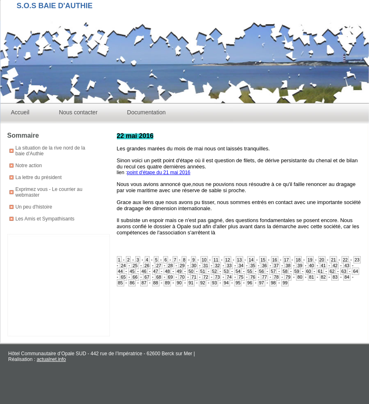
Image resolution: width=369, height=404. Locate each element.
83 (335, 277)
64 (355, 271)
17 (286, 259)
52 (214, 271)
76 (252, 277)
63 (344, 271)
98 (273, 282)
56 (261, 271)
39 (299, 265)
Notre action (29, 165)
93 (214, 282)
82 (323, 277)
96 (249, 282)
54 (237, 271)
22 (345, 259)
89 (167, 282)
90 (179, 282)
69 (170, 277)
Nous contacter (78, 112)
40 (311, 265)
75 (241, 277)
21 (333, 259)
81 (311, 277)
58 (284, 271)
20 (321, 259)
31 (205, 265)
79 (287, 277)
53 (226, 271)
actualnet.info (51, 359)
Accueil (20, 112)
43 (346, 265)
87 (143, 282)
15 (262, 259)
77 (264, 277)
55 (249, 271)
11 (215, 259)
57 (273, 271)
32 (217, 265)
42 (335, 265)
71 (193, 277)
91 (191, 282)
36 (264, 265)
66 (135, 277)
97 (261, 282)
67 (146, 277)
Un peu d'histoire (34, 207)
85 (120, 282)
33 (229, 265)
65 (123, 277)
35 (252, 265)
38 (287, 265)
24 (123, 265)
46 (143, 271)
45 (132, 271)
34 (241, 265)
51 (202, 271)
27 (158, 265)
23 (357, 259)
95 (237, 282)
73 (217, 277)
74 (229, 277)
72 (205, 277)
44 (120, 271)
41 (323, 265)
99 (284, 282)
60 (308, 271)
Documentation (146, 112)
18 (298, 259)
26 (146, 265)
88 (155, 282)
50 (191, 271)
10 (204, 259)
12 (227, 259)
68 (158, 277)
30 (193, 265)
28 (170, 265)
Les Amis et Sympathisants (45, 219)
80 (299, 277)
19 (310, 259)
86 (132, 282)
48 (167, 271)
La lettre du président (39, 177)
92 (202, 282)
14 (250, 259)
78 (276, 277)
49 (179, 271)
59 (296, 271)
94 (226, 282)
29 (182, 265)
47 (155, 271)
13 (239, 259)
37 (276, 265)
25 (135, 265)
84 (346, 277)
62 (332, 271)
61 (320, 271)
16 (274, 259)
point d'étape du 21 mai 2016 (158, 172)
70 (182, 277)
